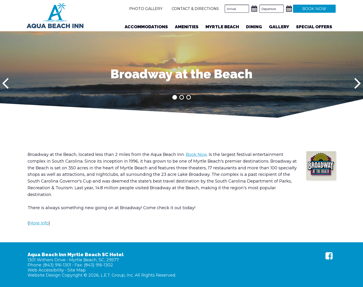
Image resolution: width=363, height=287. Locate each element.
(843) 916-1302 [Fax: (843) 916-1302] (98, 265)
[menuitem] (146, 26)
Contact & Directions (195, 8)
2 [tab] (181, 97)
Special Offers (314, 26)
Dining (254, 26)
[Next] (357, 83)
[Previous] (5, 83)
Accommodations (146, 26)
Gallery (279, 26)
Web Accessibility (46, 270)
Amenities (187, 26)
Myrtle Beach (222, 26)
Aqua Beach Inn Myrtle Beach (55, 15)
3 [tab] (188, 97)
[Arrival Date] (237, 9)
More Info (39, 223)
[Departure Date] (271, 9)
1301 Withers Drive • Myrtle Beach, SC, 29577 (73, 259)
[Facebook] (329, 256)
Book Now (196, 154)
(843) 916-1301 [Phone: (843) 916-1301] (57, 265)
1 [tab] (174, 97)
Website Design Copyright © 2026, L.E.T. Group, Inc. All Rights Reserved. (102, 275)
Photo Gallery (145, 8)
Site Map (76, 270)
